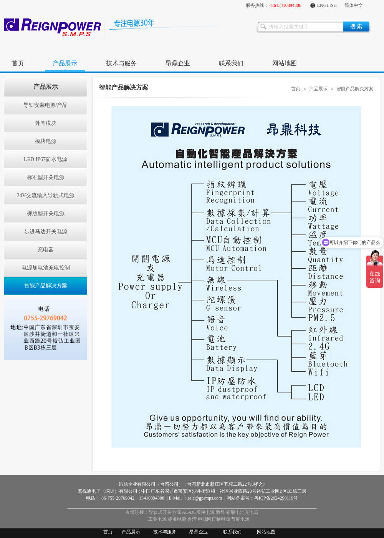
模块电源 (45, 141)
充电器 (46, 249)
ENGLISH (323, 5)
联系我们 (231, 63)
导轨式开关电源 (165, 512)
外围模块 (45, 123)
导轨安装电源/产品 (45, 105)
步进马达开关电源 (45, 231)
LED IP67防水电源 (45, 159)
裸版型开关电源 (46, 213)
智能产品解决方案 (45, 286)
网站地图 (284, 63)
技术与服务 (121, 63)
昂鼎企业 (178, 63)
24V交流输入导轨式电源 (45, 195)
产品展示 (65, 63)
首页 (18, 63)
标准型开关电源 (46, 177)
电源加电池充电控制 (46, 268)
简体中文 (353, 5)
